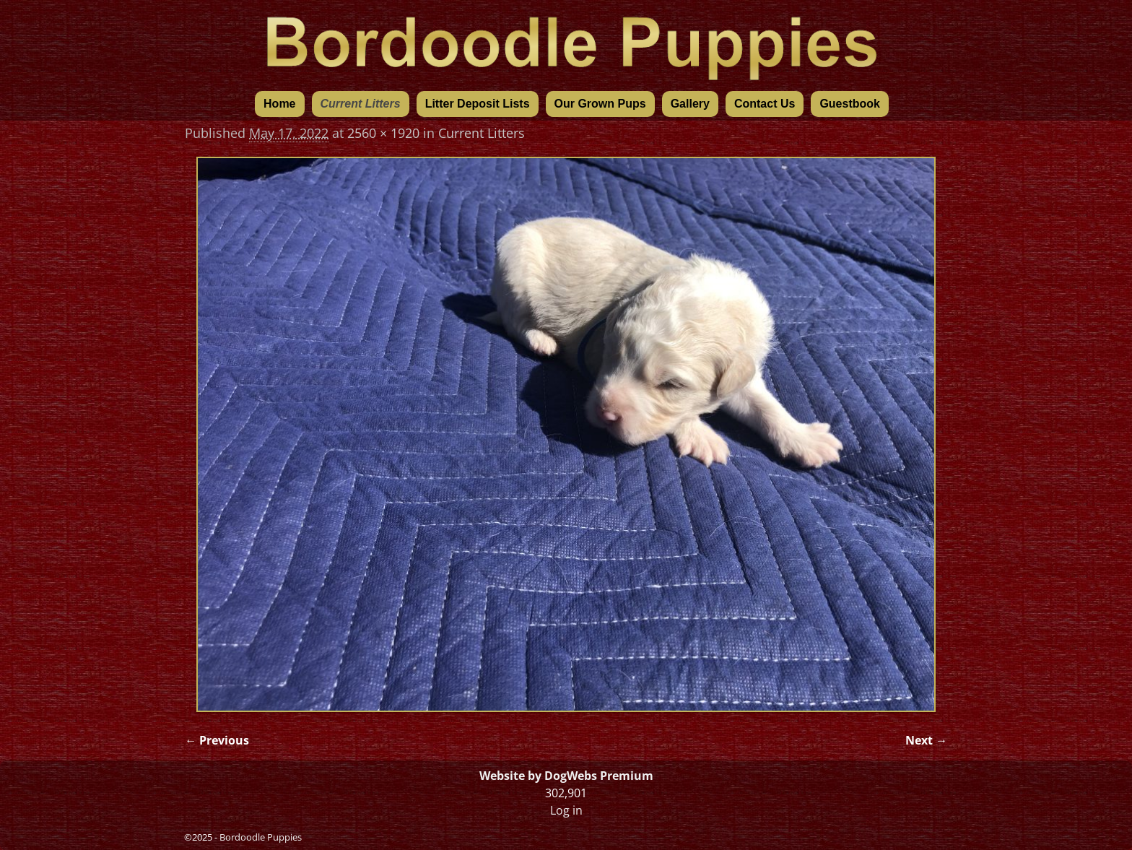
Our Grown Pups (600, 103)
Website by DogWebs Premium (566, 776)
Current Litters (361, 103)
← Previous (217, 740)
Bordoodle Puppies (260, 837)
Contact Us (764, 103)
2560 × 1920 (383, 133)
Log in (566, 810)
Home (279, 103)
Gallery (690, 103)
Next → (926, 740)
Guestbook (849, 103)
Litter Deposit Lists (477, 103)
